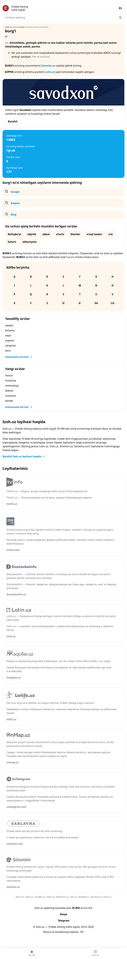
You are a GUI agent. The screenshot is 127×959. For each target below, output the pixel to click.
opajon (9, 325)
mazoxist (10, 395)
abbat (46, 234)
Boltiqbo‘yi (14, 234)
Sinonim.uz (48, 65)
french (9, 375)
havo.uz (107, 896)
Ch (112, 303)
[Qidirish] (120, 17)
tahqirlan (10, 345)
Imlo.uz (54, 446)
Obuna (47, 932)
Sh (96, 303)
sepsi (8, 335)
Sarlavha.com (82, 446)
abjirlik (31, 234)
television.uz (62, 896)
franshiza (10, 380)
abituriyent (29, 241)
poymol (9, 340)
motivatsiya (12, 385)
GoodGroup (62, 932)
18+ (82, 932)
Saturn (12, 241)
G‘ (80, 303)
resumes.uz (96, 896)
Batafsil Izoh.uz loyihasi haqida (24, 456)
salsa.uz (29, 896)
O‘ (63, 303)
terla (8, 350)
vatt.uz (73, 896)
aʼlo (110, 234)
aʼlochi (60, 234)
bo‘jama (9, 330)
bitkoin (9, 390)
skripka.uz (40, 896)
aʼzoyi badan (94, 234)
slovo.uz (50, 896)
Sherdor (75, 234)
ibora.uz (20, 896)
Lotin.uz (50, 72)
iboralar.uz (83, 896)
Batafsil (12, 121)
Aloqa (63, 914)
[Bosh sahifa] (33, 8)
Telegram (63, 920)
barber (9, 400)
